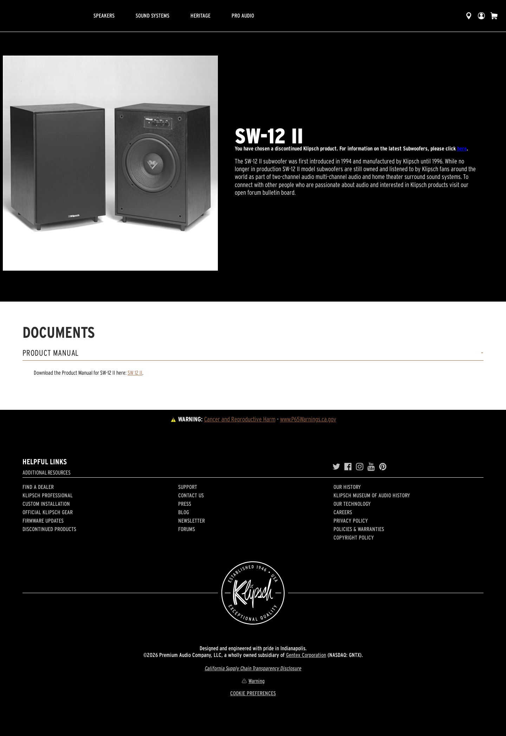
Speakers (104, 15)
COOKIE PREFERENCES (253, 693)
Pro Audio (243, 15)
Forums (186, 529)
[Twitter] (336, 466)
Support (187, 487)
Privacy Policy (350, 520)
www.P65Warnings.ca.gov (308, 419)
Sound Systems (152, 15)
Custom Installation (46, 504)
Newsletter (191, 520)
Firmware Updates (43, 520)
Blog (183, 512)
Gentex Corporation (306, 655)
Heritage (200, 15)
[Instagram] (359, 466)
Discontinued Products (49, 529)
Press (184, 504)
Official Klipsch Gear (47, 512)
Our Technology (352, 504)
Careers (342, 512)
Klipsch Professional (47, 495)
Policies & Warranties (358, 529)
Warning (253, 681)
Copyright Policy (353, 537)
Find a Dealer (38, 487)
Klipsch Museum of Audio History (371, 495)
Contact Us (191, 495)
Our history (347, 487)
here (462, 148)
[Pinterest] (383, 466)
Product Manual (50, 353)
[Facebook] (348, 466)
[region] (110, 163)
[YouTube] (371, 466)
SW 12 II (135, 372)
